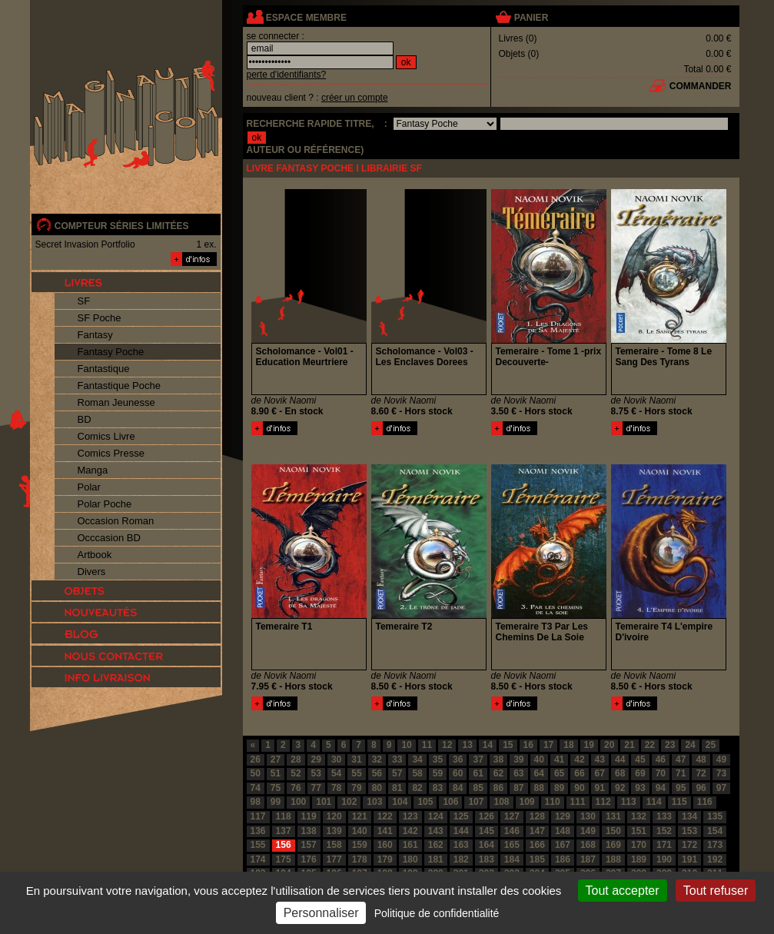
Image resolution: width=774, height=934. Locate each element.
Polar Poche (105, 504)
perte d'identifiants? (287, 74)
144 (461, 831)
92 (620, 788)
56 (377, 773)
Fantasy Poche (111, 351)
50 (256, 773)
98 (256, 801)
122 (385, 816)
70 (661, 773)
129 (562, 816)
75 (276, 788)
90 (579, 788)
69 (640, 773)
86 (498, 788)
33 (397, 759)
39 (518, 759)
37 (478, 759)
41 (559, 759)
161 (410, 844)
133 (664, 816)
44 (620, 759)
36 (458, 759)
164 (486, 844)
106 (450, 801)
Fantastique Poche (119, 385)
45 (640, 759)
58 (417, 773)
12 (447, 745)
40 (539, 759)
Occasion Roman (116, 521)
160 (385, 844)
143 (435, 831)
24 (690, 745)
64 (539, 773)
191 (689, 859)
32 (377, 759)
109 (527, 801)
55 (356, 773)
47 (681, 759)
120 (334, 816)
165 (512, 844)
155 (258, 844)
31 (356, 759)
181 (435, 859)
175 (283, 859)
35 (438, 759)
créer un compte (354, 97)
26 (256, 759)
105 (425, 801)
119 (309, 816)
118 (283, 816)
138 (309, 831)
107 (475, 801)
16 (528, 745)
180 (410, 859)
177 (334, 859)
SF (84, 301)
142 (410, 831)
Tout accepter (622, 890)
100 (298, 801)
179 (385, 859)
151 (638, 831)
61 (478, 773)
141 (385, 831)
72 (701, 773)
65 (559, 773)
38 (498, 759)
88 (539, 788)
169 (613, 844)
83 (438, 788)
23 (670, 745)
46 (661, 759)
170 (638, 844)
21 (629, 745)
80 (377, 788)
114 (654, 801)
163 (461, 844)
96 (701, 788)
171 (664, 844)
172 (689, 844)
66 (579, 773)
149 (588, 831)
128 (537, 816)
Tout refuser (715, 890)
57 (397, 773)
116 (705, 801)
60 (458, 773)
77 (316, 788)
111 (578, 801)
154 (715, 831)
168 (588, 844)
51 (276, 773)
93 (640, 788)
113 (628, 801)
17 (548, 745)
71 (681, 773)
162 (435, 844)
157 (309, 844)
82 (417, 788)
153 (689, 831)
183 (486, 859)
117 (258, 816)
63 (518, 773)
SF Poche (99, 318)
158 (334, 844)
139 (334, 831)
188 (613, 859)
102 (349, 801)
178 (359, 859)
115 (679, 801)
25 (711, 745)
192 (715, 859)
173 (715, 844)
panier (531, 17)
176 (309, 859)
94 (661, 788)
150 (613, 831)
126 (486, 816)
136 (258, 831)
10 (406, 745)
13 (467, 745)
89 (559, 788)
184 (512, 859)
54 (336, 773)
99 (276, 801)
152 (664, 831)
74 (256, 788)
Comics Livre (106, 436)
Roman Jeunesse (116, 402)
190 (664, 859)
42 (579, 759)
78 (336, 788)
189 (638, 859)
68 (620, 773)
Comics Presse (111, 453)
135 (715, 816)
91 (600, 788)
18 (568, 745)
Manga (93, 470)
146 (512, 831)
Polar (89, 487)
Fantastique (104, 368)
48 (701, 759)
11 (427, 745)
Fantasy (95, 335)
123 (410, 816)
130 (588, 816)
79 (356, 788)
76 (296, 788)
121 (359, 816)
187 (588, 859)
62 (498, 773)
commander (700, 86)
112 (603, 801)
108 (501, 801)
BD (84, 419)
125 (461, 816)
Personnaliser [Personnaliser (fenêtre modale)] (321, 912)
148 (562, 831)
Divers (92, 571)
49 (721, 759)
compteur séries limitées (122, 226)
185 (537, 859)
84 (458, 788)
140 (359, 831)
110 (552, 801)
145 (486, 831)
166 (537, 844)
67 (600, 773)
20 (609, 745)
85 (478, 788)
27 (276, 759)
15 (508, 745)
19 (589, 745)
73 (721, 773)
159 (359, 844)
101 (323, 801)
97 (721, 788)
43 (600, 759)
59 (438, 773)
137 (283, 831)
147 (537, 831)
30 (336, 759)
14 (488, 745)
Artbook (95, 554)
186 (562, 859)
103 (374, 801)
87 (518, 788)
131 (613, 816)
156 (283, 844)
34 (417, 759)
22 (650, 745)
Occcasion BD (109, 537)
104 (399, 801)
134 (689, 816)
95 (681, 788)
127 (512, 816)
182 (461, 859)
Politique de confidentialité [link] (437, 913)
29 (316, 759)
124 (435, 816)
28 (296, 759)
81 (397, 788)
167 (562, 844)
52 (296, 773)
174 (258, 859)
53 (316, 773)
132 (638, 816)
